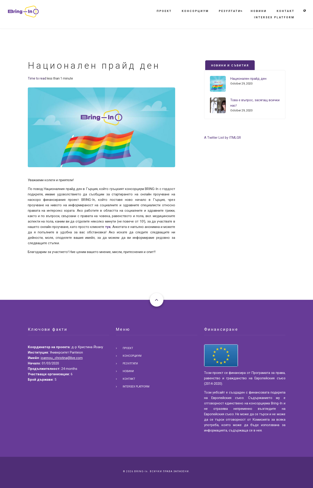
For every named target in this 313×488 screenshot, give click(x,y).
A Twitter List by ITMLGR (222, 138)
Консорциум (195, 11)
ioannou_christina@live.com (62, 358)
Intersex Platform (274, 17)
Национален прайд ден (248, 79)
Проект (164, 11)
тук (108, 227)
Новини (259, 11)
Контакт (285, 11)
